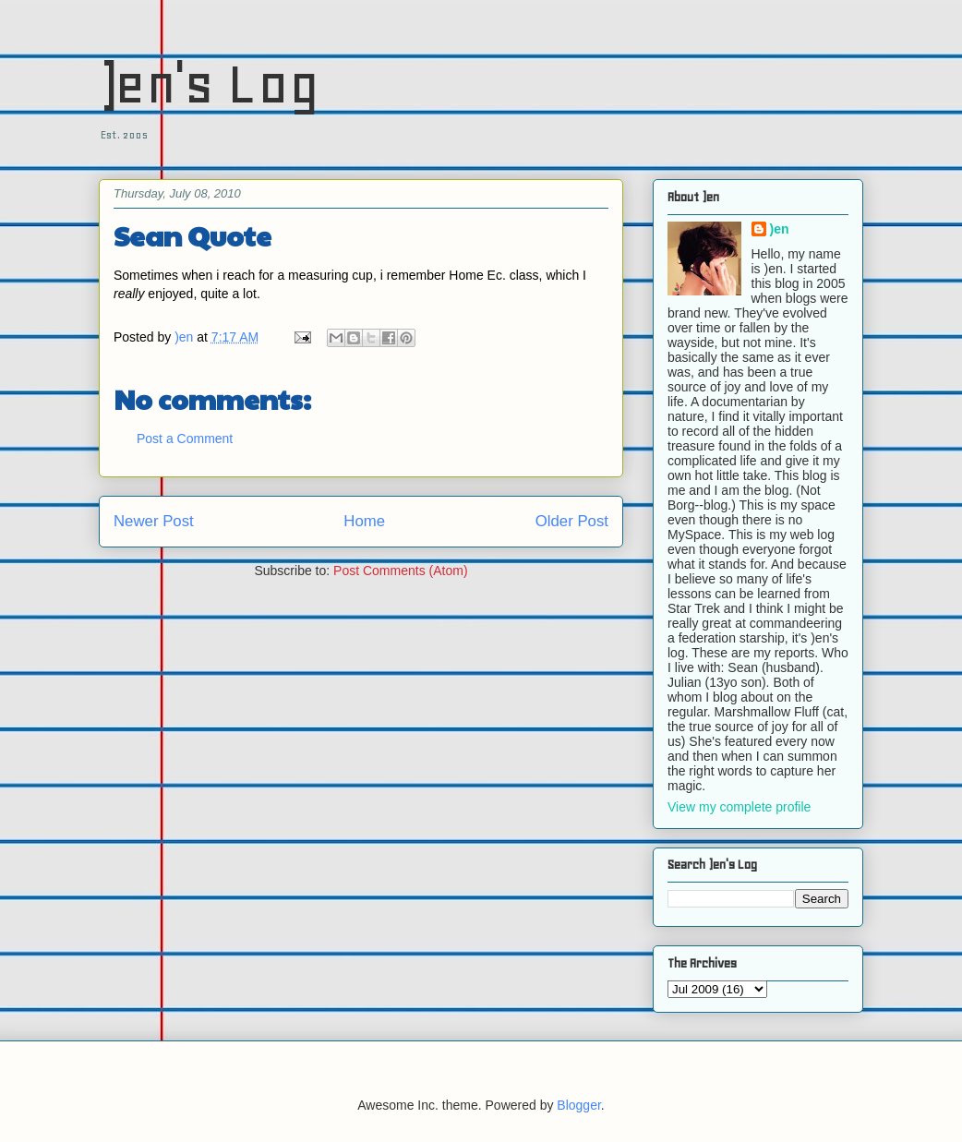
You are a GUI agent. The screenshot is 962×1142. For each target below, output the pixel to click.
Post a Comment (185, 438)
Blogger (578, 1105)
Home (364, 521)
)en (779, 229)
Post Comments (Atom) (400, 570)
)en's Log (209, 83)
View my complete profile (739, 806)
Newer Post (154, 521)
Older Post (571, 521)
